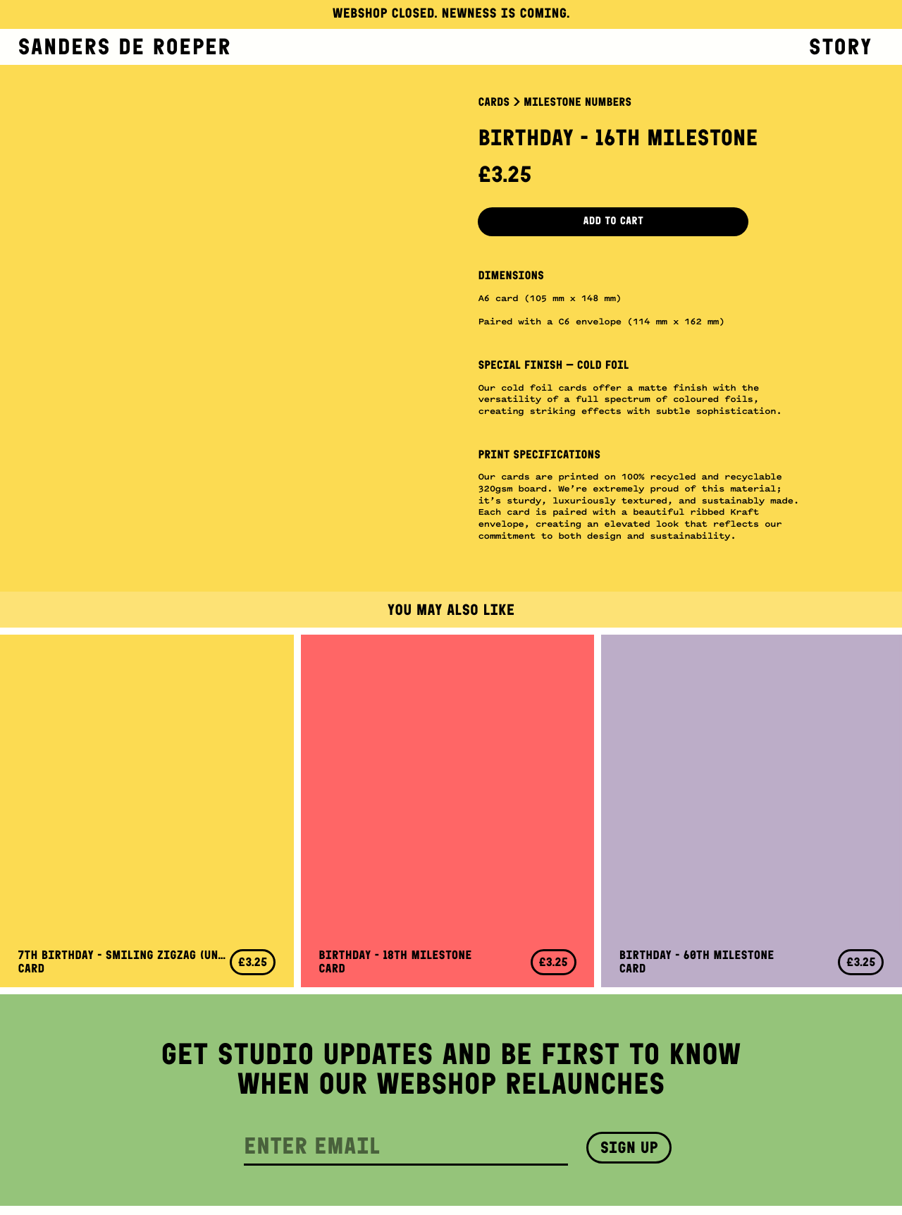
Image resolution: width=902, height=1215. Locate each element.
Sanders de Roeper (125, 46)
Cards (493, 102)
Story (840, 46)
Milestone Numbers (577, 102)
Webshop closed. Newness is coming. (451, 13)
